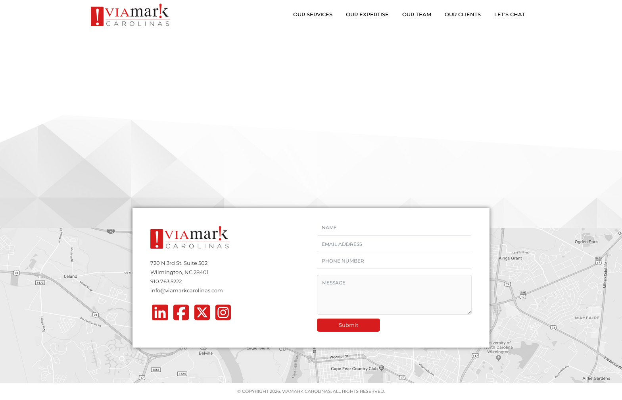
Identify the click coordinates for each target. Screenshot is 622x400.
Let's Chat (509, 14)
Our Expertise (367, 14)
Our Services (312, 14)
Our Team (416, 14)
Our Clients (463, 14)
